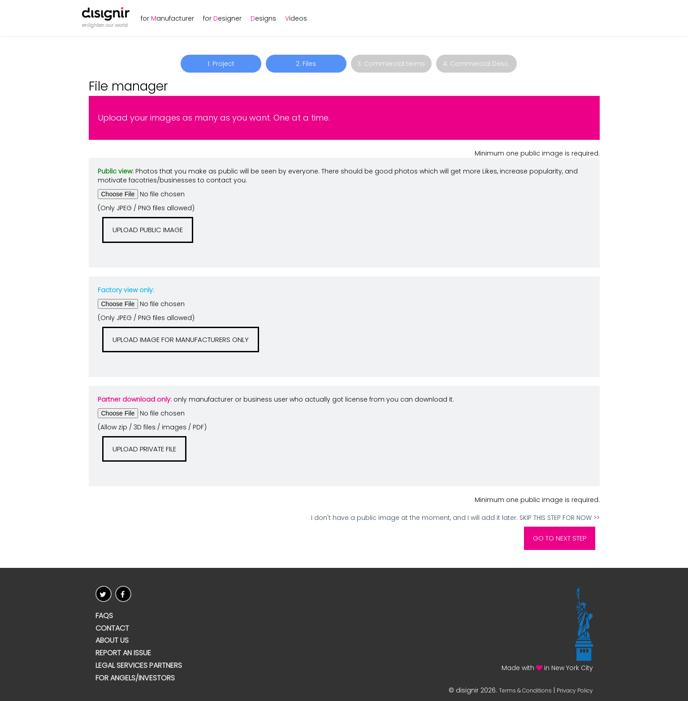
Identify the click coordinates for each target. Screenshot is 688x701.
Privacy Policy (575, 690)
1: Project (221, 63)
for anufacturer (167, 18)
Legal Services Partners (138, 666)
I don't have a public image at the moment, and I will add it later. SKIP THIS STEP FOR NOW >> (455, 517)
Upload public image (148, 229)
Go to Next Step (559, 538)
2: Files (306, 63)
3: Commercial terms (391, 63)
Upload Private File (144, 449)
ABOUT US (112, 640)
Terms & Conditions (525, 690)
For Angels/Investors (135, 678)
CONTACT (112, 628)
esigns (263, 18)
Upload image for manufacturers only (181, 339)
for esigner (222, 18)
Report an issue (123, 653)
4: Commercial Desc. (476, 63)
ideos (296, 18)
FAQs (104, 616)
